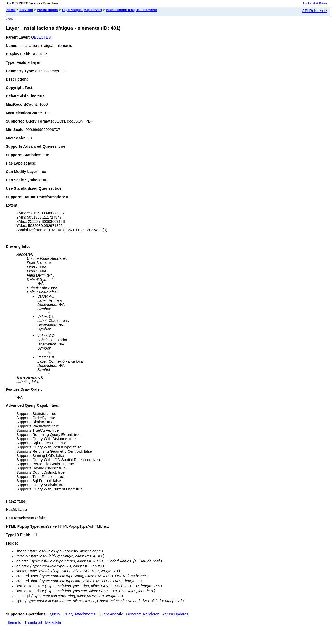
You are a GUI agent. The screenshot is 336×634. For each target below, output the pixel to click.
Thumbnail (33, 622)
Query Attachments (79, 614)
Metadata (53, 622)
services (26, 10)
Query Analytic (111, 614)
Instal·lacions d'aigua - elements (131, 10)
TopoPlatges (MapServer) (82, 10)
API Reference (314, 11)
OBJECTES (41, 37)
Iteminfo (14, 622)
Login (307, 3)
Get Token (320, 3)
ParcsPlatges (47, 10)
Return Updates (175, 614)
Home (11, 10)
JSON (9, 19)
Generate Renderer (142, 614)
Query (55, 614)
